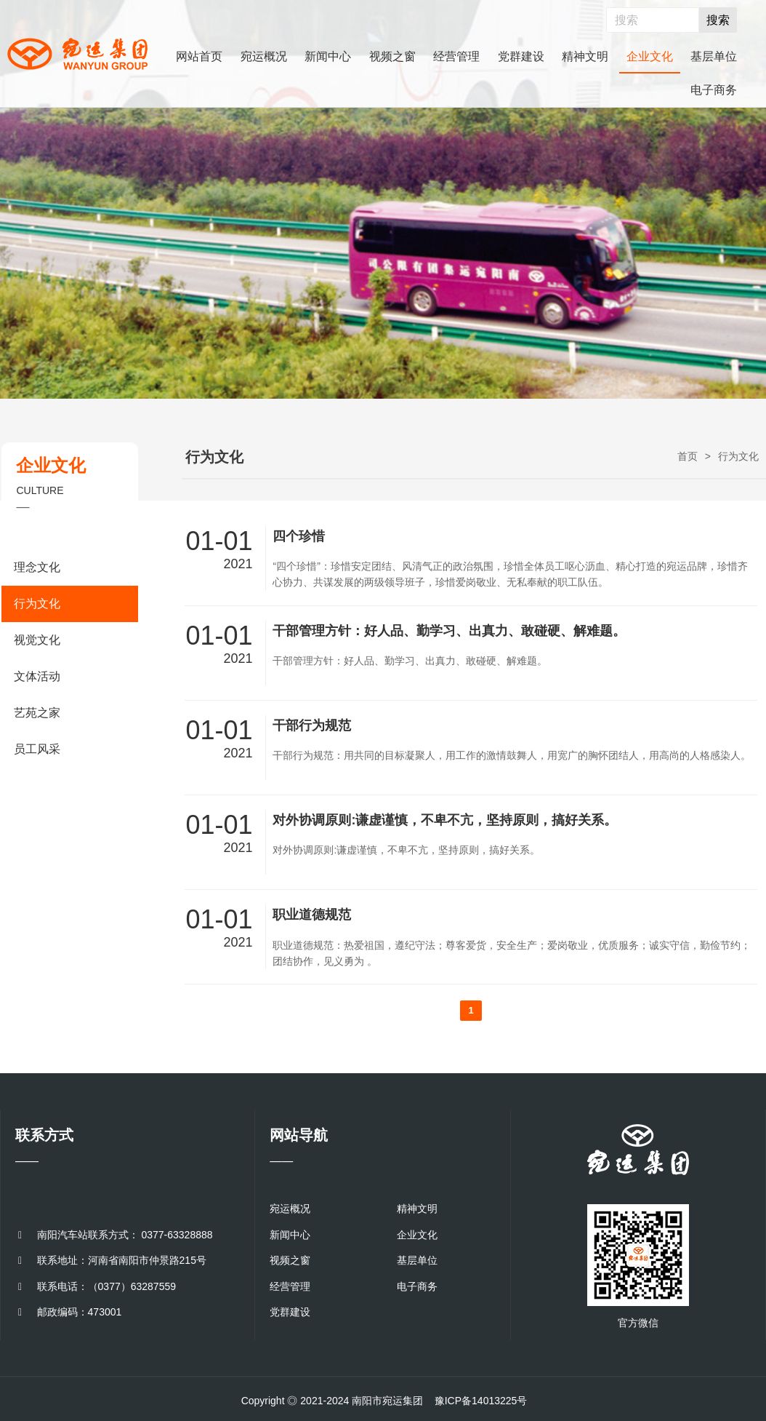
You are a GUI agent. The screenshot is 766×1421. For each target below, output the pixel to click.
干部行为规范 (312, 725)
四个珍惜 (299, 536)
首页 (687, 456)
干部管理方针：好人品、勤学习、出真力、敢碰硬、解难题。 (449, 631)
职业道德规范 (312, 914)
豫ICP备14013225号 (481, 1400)
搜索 (718, 20)
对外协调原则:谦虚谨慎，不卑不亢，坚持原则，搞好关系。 (445, 820)
